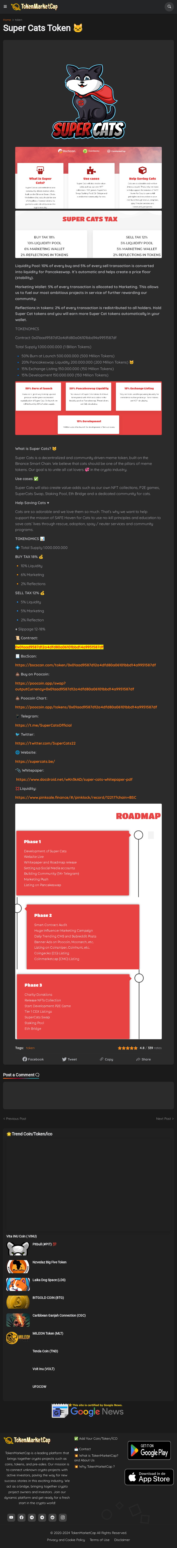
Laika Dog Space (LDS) (49, 1280)
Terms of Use (100, 1540)
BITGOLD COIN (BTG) (48, 1298)
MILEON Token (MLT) (48, 1333)
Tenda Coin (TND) (45, 1351)
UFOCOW (39, 1387)
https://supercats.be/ (35, 761)
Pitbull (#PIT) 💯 (44, 1244)
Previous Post (16, 1119)
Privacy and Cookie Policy (66, 1540)
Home (7, 19)
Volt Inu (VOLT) (44, 1369)
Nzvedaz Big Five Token (49, 1262)
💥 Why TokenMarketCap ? (94, 1466)
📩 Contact (82, 1449)
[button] (6, 6)
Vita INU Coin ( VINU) (21, 1236)
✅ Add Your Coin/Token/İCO (96, 1438)
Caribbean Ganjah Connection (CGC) (59, 1315)
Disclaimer (122, 1540)
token (18, 19)
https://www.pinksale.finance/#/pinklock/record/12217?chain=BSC (75, 797)
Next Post (163, 1119)
